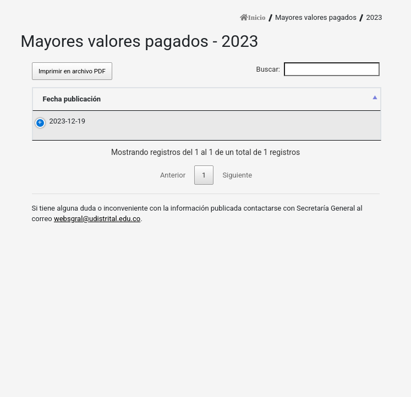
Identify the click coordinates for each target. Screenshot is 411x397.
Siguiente (237, 175)
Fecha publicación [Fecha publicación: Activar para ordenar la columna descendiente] (72, 99)
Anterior (172, 175)
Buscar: (318, 69)
